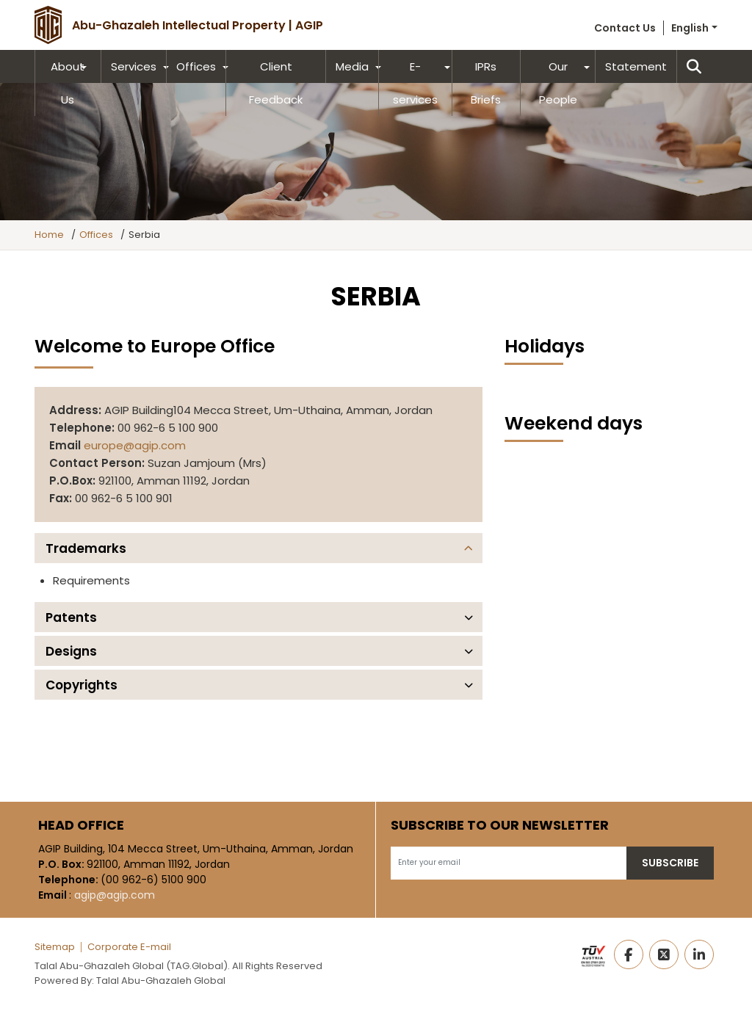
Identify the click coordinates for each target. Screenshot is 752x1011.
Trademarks (86, 548)
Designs (71, 651)
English (690, 28)
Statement (636, 66)
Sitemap (55, 947)
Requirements (91, 580)
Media (352, 66)
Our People (558, 83)
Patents (71, 617)
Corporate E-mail (129, 947)
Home (49, 235)
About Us (67, 83)
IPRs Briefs (486, 83)
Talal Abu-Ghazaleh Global (160, 981)
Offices (196, 66)
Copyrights (82, 685)
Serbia (144, 235)
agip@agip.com (114, 895)
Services (133, 66)
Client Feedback (276, 83)
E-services (415, 83)
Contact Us (625, 28)
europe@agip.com (135, 445)
